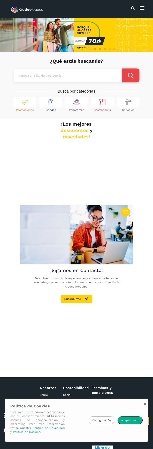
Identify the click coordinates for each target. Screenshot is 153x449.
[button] (90, 49)
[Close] (145, 404)
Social (67, 394)
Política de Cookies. (27, 431)
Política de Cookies (30, 406)
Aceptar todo (130, 420)
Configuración (101, 420)
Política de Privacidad (49, 427)
